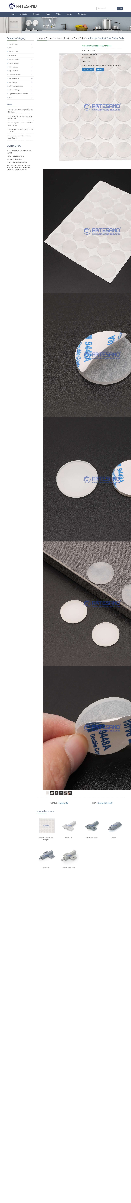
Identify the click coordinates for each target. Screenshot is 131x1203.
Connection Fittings (15, 74)
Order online (88, 69)
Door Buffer (79, 38)
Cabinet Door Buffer (91, 837)
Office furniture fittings (16, 86)
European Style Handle (105, 803)
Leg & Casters (13, 71)
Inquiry (69, 14)
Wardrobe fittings (14, 78)
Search (120, 8)
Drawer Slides (13, 44)
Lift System (12, 55)
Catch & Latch (64, 38)
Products (36, 14)
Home (12, 14)
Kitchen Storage (14, 63)
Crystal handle (63, 803)
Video (58, 14)
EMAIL (99, 69)
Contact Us (82, 14)
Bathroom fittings (14, 90)
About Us (23, 14)
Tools (10, 97)
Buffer (114, 837)
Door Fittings (13, 82)
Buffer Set (68, 837)
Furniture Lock (13, 51)
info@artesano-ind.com (19, 162)
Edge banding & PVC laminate (18, 94)
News (48, 14)
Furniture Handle (14, 59)
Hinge (10, 48)
